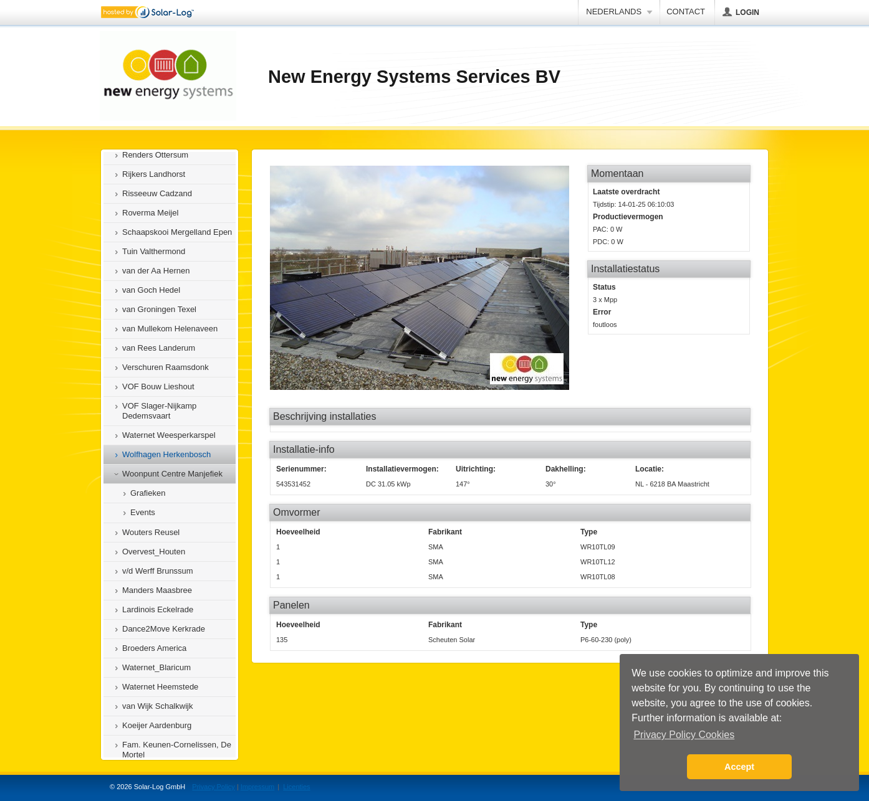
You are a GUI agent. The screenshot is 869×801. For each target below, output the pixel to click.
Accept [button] (739, 767)
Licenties (296, 786)
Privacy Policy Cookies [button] (683, 734)
